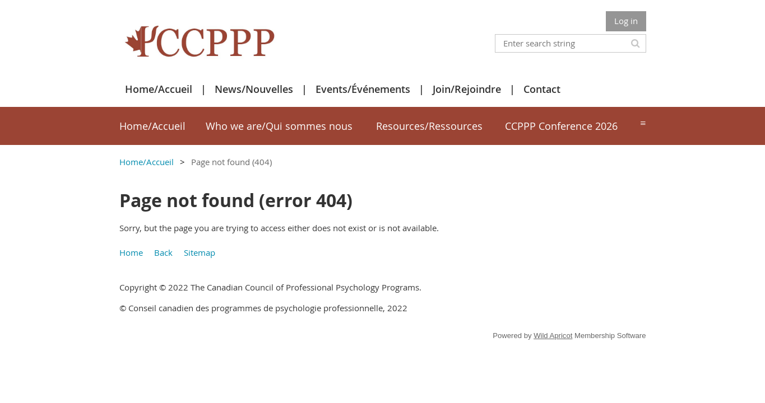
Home (131, 252)
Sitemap (199, 252)
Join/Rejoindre (467, 89)
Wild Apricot (553, 335)
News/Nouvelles (254, 89)
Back (163, 252)
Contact (541, 89)
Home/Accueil (158, 89)
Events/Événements (363, 89)
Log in (626, 20)
